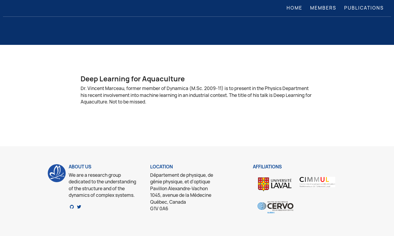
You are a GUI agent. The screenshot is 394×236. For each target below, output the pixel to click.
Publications (364, 8)
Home (296, 7)
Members (323, 8)
